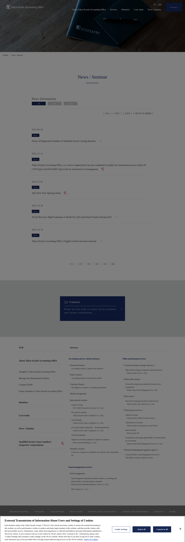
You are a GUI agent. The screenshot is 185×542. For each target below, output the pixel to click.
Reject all (141, 532)
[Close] (180, 532)
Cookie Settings (121, 532)
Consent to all (162, 532)
